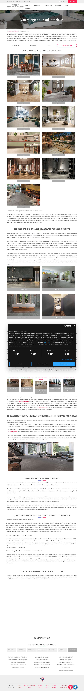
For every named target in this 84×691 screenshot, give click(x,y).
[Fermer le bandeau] (74, 325)
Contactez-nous (67, 45)
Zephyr (58, 155)
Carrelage (12, 31)
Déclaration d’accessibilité (63, 686)
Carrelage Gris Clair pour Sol (42, 667)
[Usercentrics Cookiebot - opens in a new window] (64, 326)
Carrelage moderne (69, 377)
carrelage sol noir (42, 407)
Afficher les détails (67, 359)
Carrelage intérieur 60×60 (18, 662)
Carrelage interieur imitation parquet (18, 659)
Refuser (20, 364)
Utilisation (16, 31)
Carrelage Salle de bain (23, 317)
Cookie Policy (46, 686)
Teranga (58, 103)
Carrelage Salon (23, 289)
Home (8, 31)
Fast (58, 181)
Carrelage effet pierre (27, 377)
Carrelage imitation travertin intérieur (18, 657)
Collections (16, 45)
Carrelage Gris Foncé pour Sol (42, 664)
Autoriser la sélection (42, 364)
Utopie (23, 129)
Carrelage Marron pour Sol (42, 657)
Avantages (33, 45)
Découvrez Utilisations (66, 670)
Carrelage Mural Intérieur (66, 662)
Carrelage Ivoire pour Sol (42, 659)
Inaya (58, 129)
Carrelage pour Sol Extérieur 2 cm (66, 664)
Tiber (23, 103)
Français (61, 1)
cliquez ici (47, 342)
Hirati (58, 77)
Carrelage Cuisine (58, 289)
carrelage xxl (13, 431)
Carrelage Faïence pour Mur (66, 659)
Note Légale (19, 686)
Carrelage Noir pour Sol (18, 667)
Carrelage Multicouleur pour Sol (18, 664)
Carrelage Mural (66, 667)
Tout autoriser (64, 364)
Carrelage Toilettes (58, 317)
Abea (23, 181)
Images (49, 45)
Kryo (23, 77)
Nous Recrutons (26, 1)
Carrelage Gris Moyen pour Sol (42, 662)
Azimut (23, 207)
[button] (28, 5)
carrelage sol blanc (23, 401)
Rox (23, 155)
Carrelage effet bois (13, 377)
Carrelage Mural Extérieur (66, 657)
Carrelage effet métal (54, 377)
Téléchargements (17, 1)
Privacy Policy (40, 686)
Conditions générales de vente (29, 686)
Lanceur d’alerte (54, 686)
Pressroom (9, 1)
